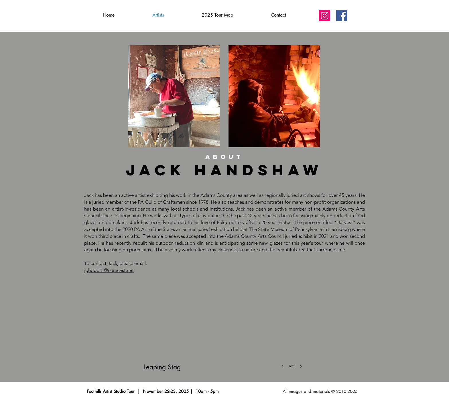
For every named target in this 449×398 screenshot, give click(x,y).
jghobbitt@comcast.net (109, 270)
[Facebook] (341, 15)
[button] (224, 327)
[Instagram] (324, 15)
